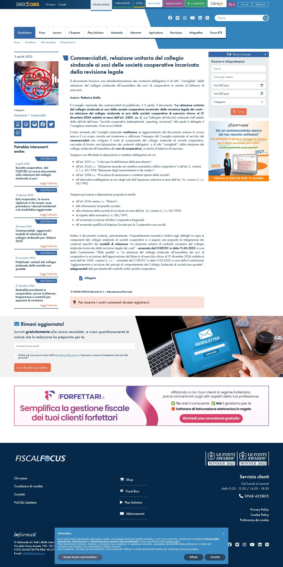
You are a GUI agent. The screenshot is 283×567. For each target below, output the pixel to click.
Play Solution (96, 41)
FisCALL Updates (25, 502)
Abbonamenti (174, 3)
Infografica (196, 41)
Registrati (260, 4)
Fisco (42, 41)
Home (17, 50)
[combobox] (242, 22)
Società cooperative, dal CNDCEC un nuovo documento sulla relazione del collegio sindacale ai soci (36, 181)
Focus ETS (216, 41)
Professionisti (20, 123)
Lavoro (57, 41)
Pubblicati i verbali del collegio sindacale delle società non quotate (36, 273)
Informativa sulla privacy (66, 363)
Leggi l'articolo (48, 191)
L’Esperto (74, 41)
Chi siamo (50, 4)
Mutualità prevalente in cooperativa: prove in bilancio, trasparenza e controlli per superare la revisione (36, 303)
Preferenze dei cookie (254, 520)
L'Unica (214, 3)
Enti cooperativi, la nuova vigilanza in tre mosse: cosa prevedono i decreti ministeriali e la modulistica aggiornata (36, 212)
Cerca (238, 120)
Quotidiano (25, 41)
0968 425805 (254, 496)
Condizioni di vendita (28, 486)
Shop (126, 479)
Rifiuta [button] (194, 557)
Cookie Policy (260, 514)
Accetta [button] (215, 557)
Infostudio (117, 41)
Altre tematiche (48, 50)
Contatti (62, 4)
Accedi (244, 4)
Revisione (176, 41)
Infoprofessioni (67, 50)
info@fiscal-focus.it (33, 553)
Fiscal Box (154, 3)
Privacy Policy (259, 509)
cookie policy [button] (172, 541)
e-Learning (195, 3)
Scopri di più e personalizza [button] (80, 557)
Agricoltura (156, 41)
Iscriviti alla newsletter (32, 375)
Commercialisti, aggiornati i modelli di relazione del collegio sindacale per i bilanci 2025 (36, 244)
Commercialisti (38, 123)
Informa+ (136, 41)
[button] (224, 533)
